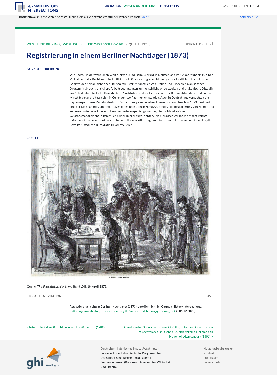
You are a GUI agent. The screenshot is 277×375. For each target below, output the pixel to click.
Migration (112, 6)
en (246, 6)
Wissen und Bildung (140, 6)
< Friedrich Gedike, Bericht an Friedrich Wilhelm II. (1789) (66, 327)
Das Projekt (232, 6)
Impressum (210, 357)
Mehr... (145, 17)
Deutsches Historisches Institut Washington (130, 348)
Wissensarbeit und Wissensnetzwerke (94, 44)
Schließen (249, 17)
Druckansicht (197, 44)
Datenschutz (211, 362)
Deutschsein (169, 6)
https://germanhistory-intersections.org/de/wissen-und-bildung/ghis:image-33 (123, 311)
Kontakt (208, 353)
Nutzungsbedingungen (218, 348)
